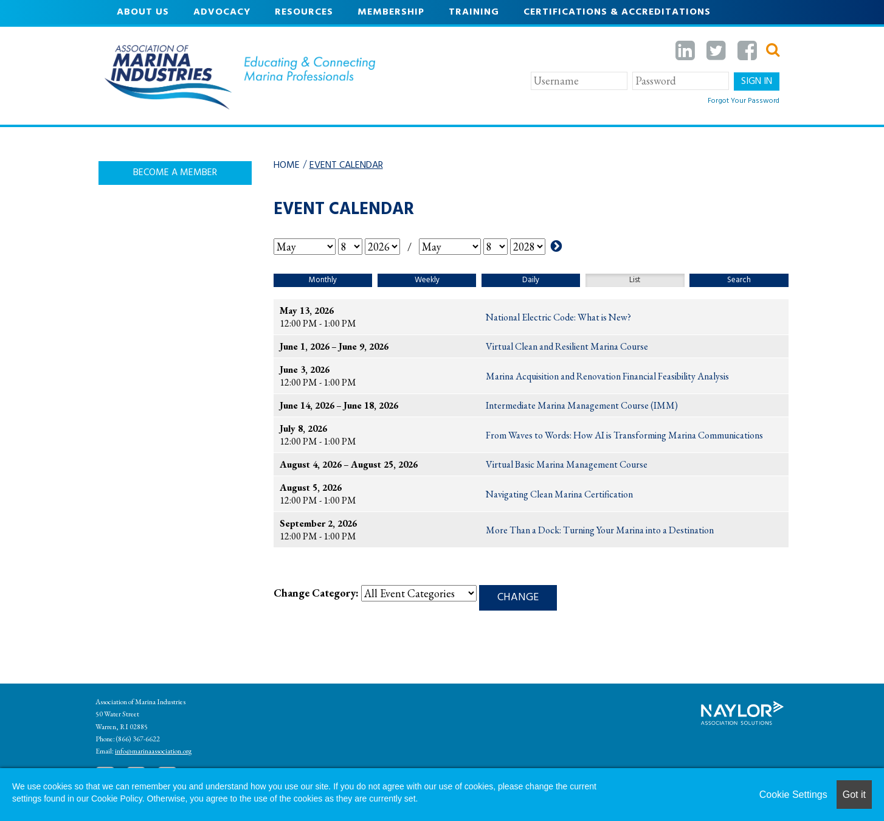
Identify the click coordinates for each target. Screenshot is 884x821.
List (634, 280)
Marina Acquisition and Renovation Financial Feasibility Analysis (607, 376)
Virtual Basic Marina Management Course (566, 464)
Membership (390, 12)
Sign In (756, 81)
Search (739, 280)
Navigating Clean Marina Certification (559, 494)
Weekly (427, 280)
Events (136, 36)
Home (287, 165)
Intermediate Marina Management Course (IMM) (582, 405)
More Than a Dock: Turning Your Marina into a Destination (600, 530)
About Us (143, 12)
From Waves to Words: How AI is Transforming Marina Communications (624, 435)
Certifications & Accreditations (617, 12)
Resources (304, 12)
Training (474, 12)
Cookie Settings (793, 794)
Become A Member (175, 173)
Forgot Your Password (743, 101)
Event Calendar (346, 165)
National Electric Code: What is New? (558, 317)
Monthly (323, 280)
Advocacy (221, 12)
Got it (854, 794)
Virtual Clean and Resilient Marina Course (567, 346)
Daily (530, 280)
